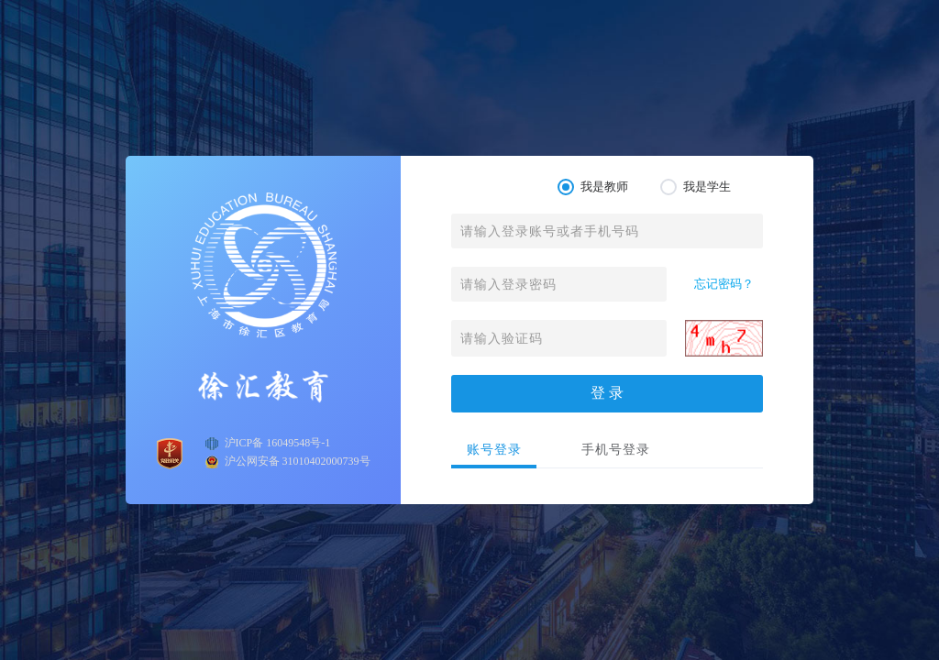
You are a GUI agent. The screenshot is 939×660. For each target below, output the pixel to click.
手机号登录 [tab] (615, 449)
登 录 (607, 393)
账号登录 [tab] (494, 449)
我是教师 (593, 187)
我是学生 (695, 187)
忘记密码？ (724, 284)
